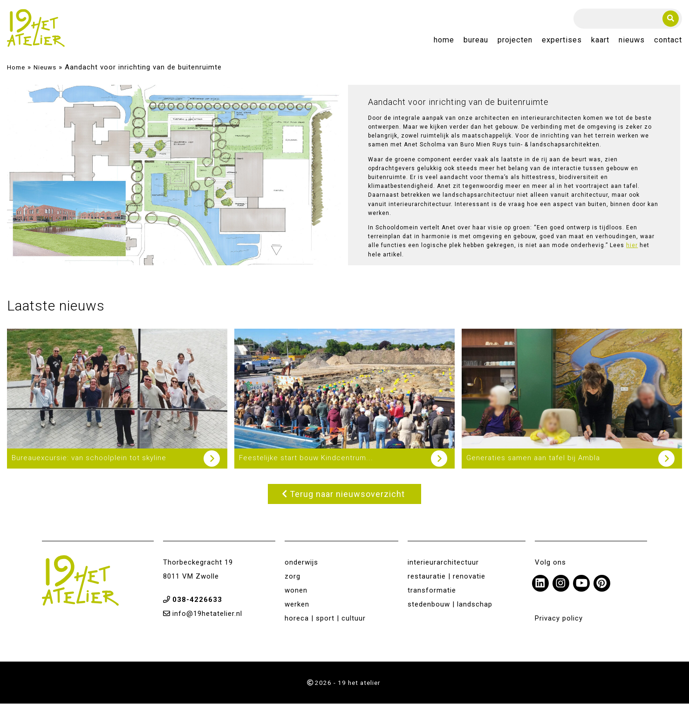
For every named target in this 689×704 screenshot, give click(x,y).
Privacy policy (559, 618)
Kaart (600, 40)
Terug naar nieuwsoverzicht (343, 494)
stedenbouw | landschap (450, 604)
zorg (292, 577)
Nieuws (632, 40)
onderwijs (301, 563)
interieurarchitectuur (443, 563)
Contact (668, 40)
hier (632, 245)
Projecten (515, 40)
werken (297, 604)
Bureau (476, 40)
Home (444, 40)
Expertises (562, 40)
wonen (296, 591)
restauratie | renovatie (446, 577)
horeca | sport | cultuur (325, 618)
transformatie (432, 591)
